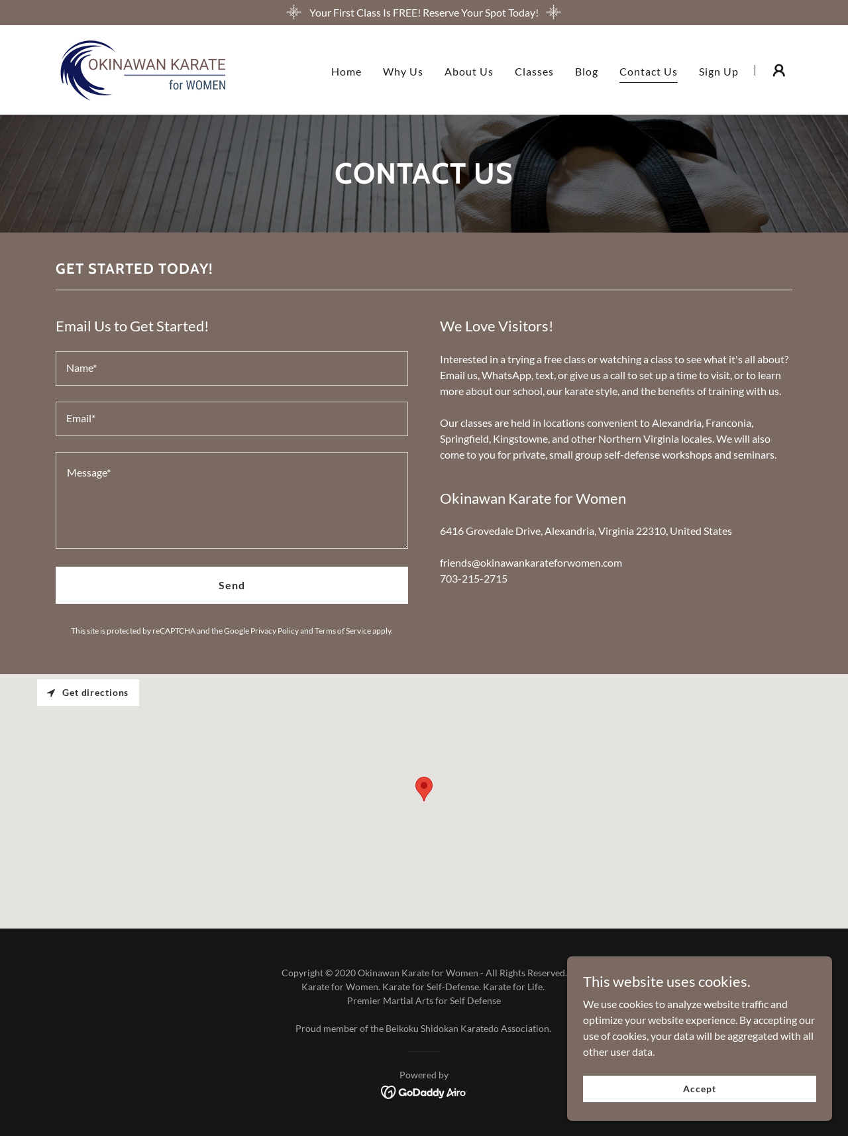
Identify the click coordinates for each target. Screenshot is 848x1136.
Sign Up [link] (719, 71)
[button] (779, 70)
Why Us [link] (403, 71)
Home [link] (346, 71)
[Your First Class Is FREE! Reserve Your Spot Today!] (424, 13)
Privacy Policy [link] (274, 631)
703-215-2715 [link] (473, 578)
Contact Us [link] (648, 71)
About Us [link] (469, 71)
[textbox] (232, 368)
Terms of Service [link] (343, 631)
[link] (140, 68)
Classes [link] (534, 71)
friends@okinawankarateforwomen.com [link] (531, 562)
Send (232, 585)
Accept (699, 1088)
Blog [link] (586, 71)
